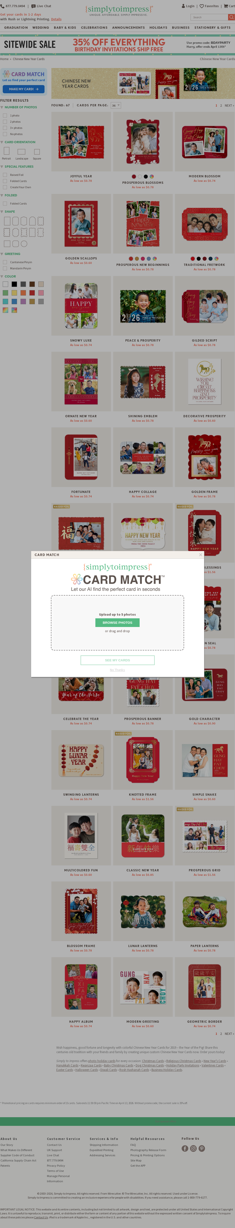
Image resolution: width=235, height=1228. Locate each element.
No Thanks (117, 670)
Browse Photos (117, 623)
